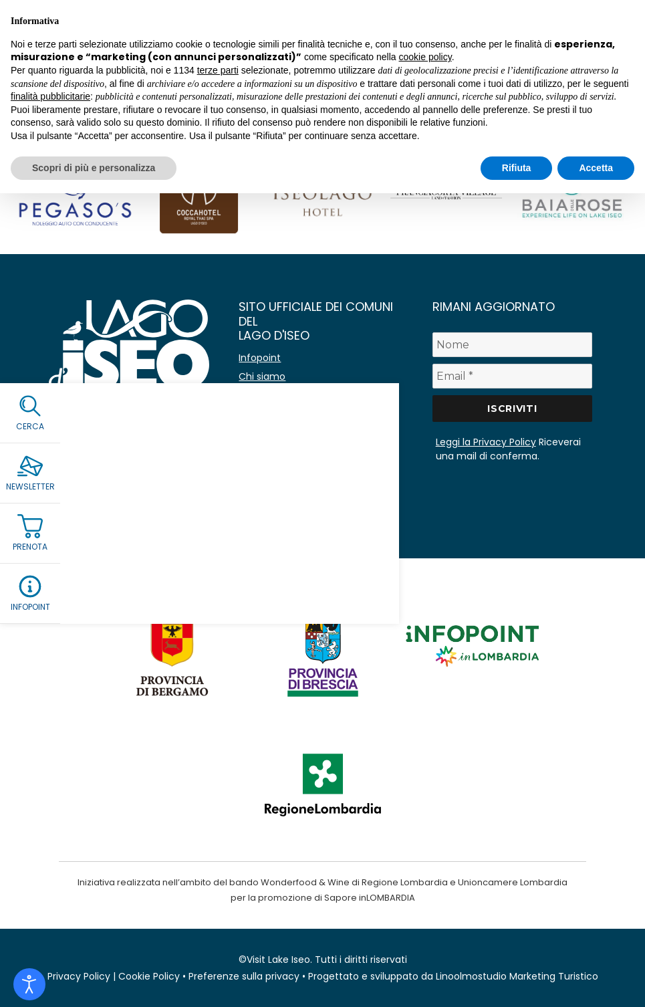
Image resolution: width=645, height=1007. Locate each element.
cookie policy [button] (425, 56)
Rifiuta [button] (516, 167)
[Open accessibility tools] (29, 984)
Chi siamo (262, 376)
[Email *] (512, 376)
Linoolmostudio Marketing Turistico (517, 976)
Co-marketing (272, 414)
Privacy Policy (78, 976)
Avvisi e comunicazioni (291, 395)
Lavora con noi (273, 432)
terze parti (218, 70)
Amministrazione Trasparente (308, 451)
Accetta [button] (596, 167)
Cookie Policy (149, 976)
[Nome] (512, 344)
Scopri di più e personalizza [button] (93, 167)
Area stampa (269, 470)
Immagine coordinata (290, 488)
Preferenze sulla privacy (243, 976)
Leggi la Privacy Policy (486, 442)
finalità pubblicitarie (50, 96)
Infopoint (260, 357)
